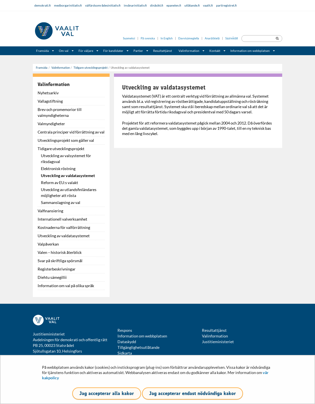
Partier (138, 51)
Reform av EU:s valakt (59, 182)
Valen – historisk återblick (60, 252)
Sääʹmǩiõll (231, 38)
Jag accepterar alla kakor (106, 393)
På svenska (148, 38)
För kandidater (113, 51)
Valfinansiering (50, 210)
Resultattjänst (162, 51)
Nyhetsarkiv (48, 92)
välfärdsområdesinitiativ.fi (103, 5)
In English (167, 38)
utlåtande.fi (192, 5)
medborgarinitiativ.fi (68, 5)
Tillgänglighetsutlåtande (138, 347)
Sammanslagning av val (60, 202)
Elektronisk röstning (58, 168)
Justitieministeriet (218, 341)
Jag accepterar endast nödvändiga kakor (192, 393)
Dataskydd (126, 341)
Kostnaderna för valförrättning (64, 227)
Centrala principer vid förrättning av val (71, 132)
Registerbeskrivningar (56, 269)
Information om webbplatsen (250, 51)
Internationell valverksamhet (62, 219)
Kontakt (214, 51)
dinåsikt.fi (156, 5)
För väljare (86, 51)
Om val (63, 51)
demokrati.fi (42, 5)
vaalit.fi (208, 5)
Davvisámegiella (188, 38)
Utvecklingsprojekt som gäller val (66, 140)
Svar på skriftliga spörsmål (60, 260)
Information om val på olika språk (66, 285)
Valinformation (188, 51)
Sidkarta (124, 353)
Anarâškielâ (212, 38)
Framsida (42, 51)
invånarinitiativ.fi (135, 5)
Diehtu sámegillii (52, 277)
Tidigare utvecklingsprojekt (90, 67)
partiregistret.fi (226, 5)
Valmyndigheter (51, 123)
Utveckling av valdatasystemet (68, 175)
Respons (124, 330)
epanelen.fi (173, 5)
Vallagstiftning (50, 101)
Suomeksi (129, 38)
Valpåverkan (48, 244)
